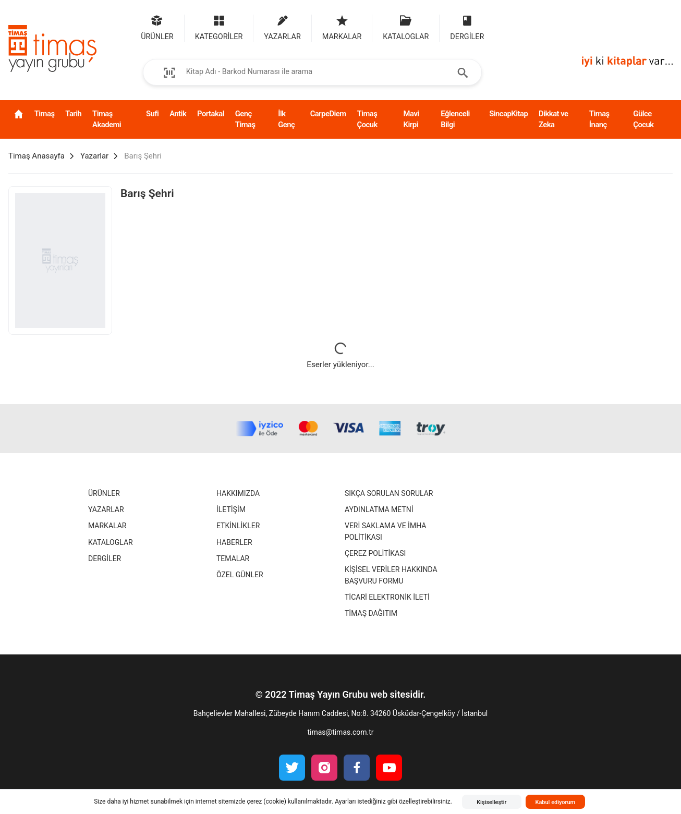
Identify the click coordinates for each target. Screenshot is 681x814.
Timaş (44, 113)
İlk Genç (286, 119)
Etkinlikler (238, 525)
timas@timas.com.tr (340, 732)
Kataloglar (110, 542)
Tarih (73, 113)
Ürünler (104, 493)
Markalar (107, 525)
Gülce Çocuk (643, 119)
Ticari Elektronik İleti (387, 597)
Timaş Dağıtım (371, 613)
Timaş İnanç (599, 119)
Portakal (210, 113)
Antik (177, 113)
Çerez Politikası (375, 553)
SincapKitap (508, 113)
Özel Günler (239, 574)
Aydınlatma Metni (379, 509)
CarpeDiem (328, 113)
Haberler (234, 542)
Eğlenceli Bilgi (455, 119)
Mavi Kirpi (411, 119)
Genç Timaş (245, 119)
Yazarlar (106, 509)
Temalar (232, 558)
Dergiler (104, 558)
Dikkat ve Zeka (553, 119)
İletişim (231, 509)
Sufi (152, 113)
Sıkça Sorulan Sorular (389, 493)
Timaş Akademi (106, 119)
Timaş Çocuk (367, 119)
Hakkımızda (238, 493)
